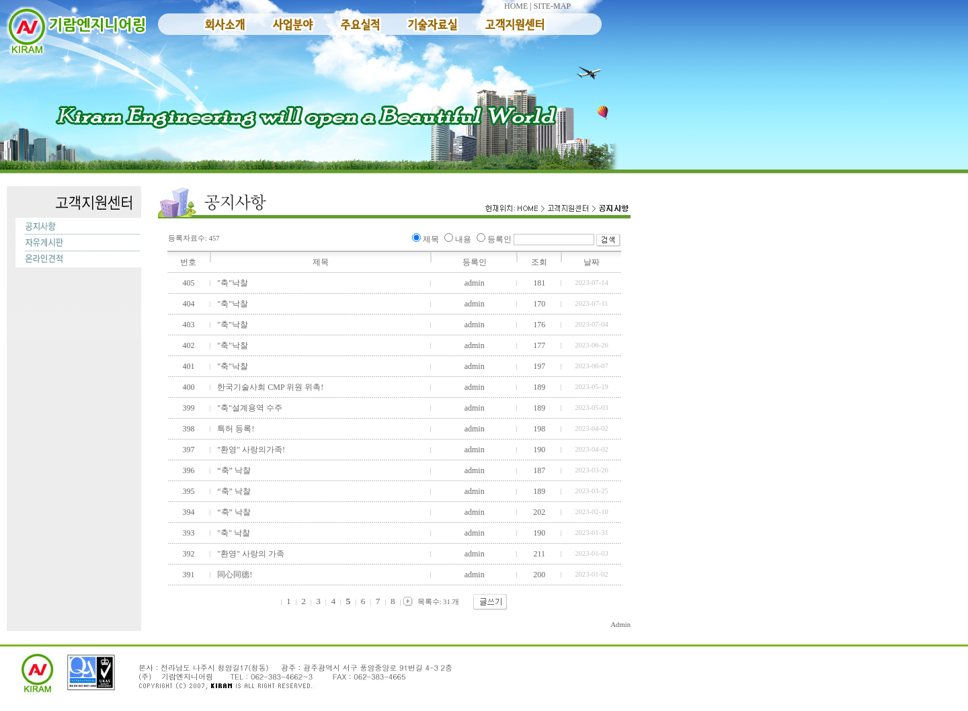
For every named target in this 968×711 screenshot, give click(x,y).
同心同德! (233, 574)
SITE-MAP (552, 6)
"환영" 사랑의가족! (250, 449)
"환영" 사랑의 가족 (249, 553)
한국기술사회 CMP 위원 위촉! (269, 387)
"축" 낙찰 (232, 533)
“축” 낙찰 (233, 470)
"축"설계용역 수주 (248, 408)
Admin (620, 624)
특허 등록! (234, 428)
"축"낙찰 (231, 283)
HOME (516, 6)
